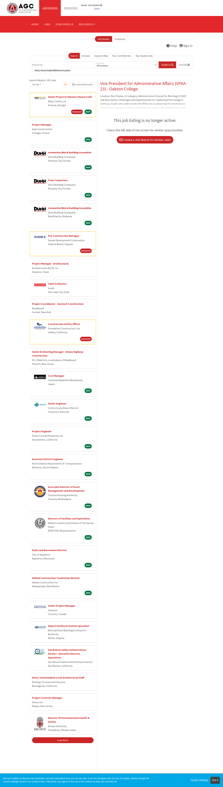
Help (171, 46)
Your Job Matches (121, 55)
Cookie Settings (199, 780)
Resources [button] (86, 24)
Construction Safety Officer (64, 324)
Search (74, 55)
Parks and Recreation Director (49, 550)
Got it (215, 780)
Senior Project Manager (61, 605)
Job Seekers (50, 8)
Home (35, 24)
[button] (184, 64)
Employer (120, 39)
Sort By (35, 84)
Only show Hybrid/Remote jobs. (53, 70)
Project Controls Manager (47, 697)
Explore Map (101, 55)
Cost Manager (56, 375)
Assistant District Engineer (47, 459)
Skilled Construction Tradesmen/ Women (56, 578)
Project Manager (41, 124)
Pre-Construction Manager (63, 235)
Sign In (186, 46)
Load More (62, 740)
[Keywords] (63, 64)
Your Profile (65, 24)
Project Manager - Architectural (50, 263)
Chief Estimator (57, 283)
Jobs (47, 24)
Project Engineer (41, 431)
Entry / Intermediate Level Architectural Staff (58, 677)
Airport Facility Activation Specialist (68, 625)
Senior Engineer (57, 403)
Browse (86, 55)
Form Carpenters (58, 180)
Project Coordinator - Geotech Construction (57, 303)
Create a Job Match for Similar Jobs (145, 140)
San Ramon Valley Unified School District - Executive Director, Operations (67, 653)
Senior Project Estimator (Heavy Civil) (70, 96)
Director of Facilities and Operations (69, 518)
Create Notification (82, 84)
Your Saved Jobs (144, 55)
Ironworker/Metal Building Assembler (69, 152)
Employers (71, 8)
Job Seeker (104, 39)
